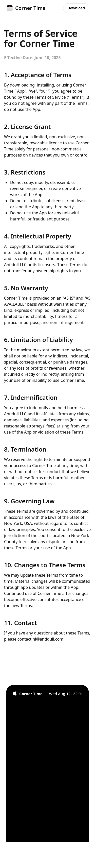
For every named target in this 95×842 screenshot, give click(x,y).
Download (76, 8)
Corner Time (26, 8)
